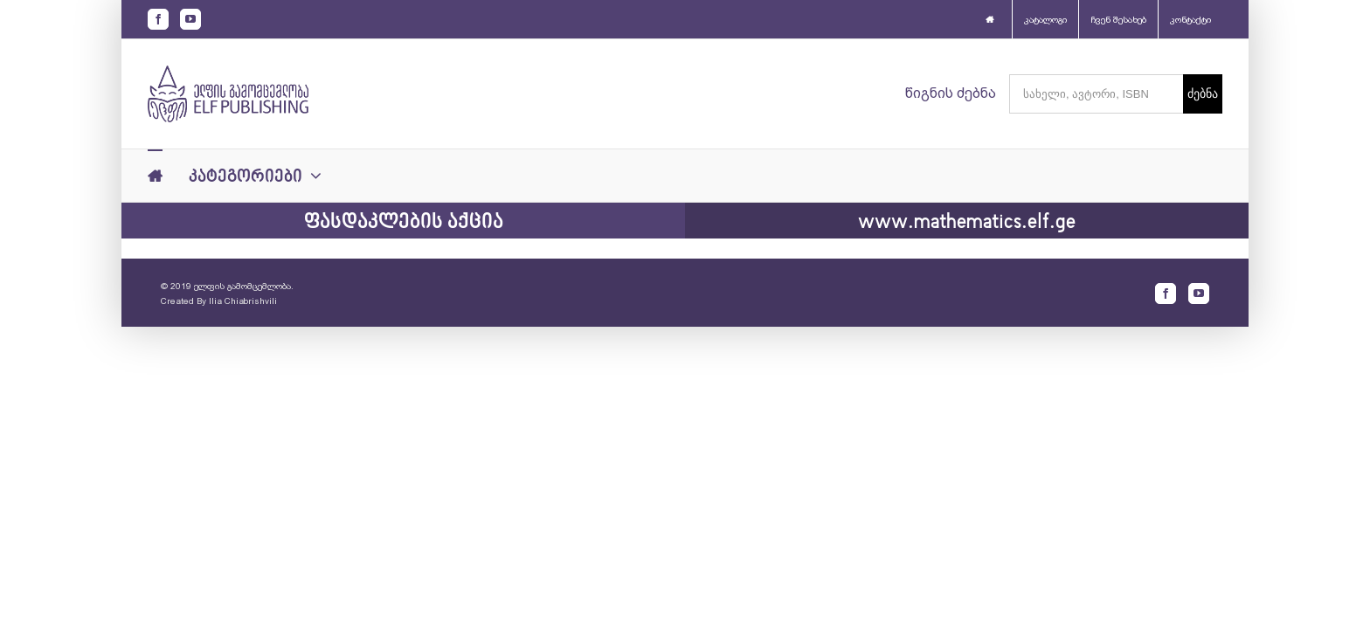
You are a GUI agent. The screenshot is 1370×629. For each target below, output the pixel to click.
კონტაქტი (1190, 19)
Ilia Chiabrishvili (243, 301)
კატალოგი (1045, 19)
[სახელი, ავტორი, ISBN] (1096, 94)
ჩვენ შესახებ (1118, 19)
